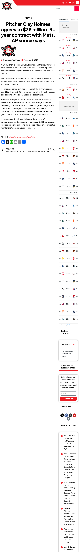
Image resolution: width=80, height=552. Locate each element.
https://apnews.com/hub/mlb (22, 137)
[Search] (64, 8)
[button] (74, 344)
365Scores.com (71, 324)
